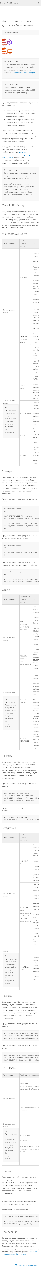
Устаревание (23, 73)
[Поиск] (38, 3)
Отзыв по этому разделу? (28, 1266)
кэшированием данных (12, 136)
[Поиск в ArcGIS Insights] (18, 3)
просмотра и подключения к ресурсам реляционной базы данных (19, 155)
